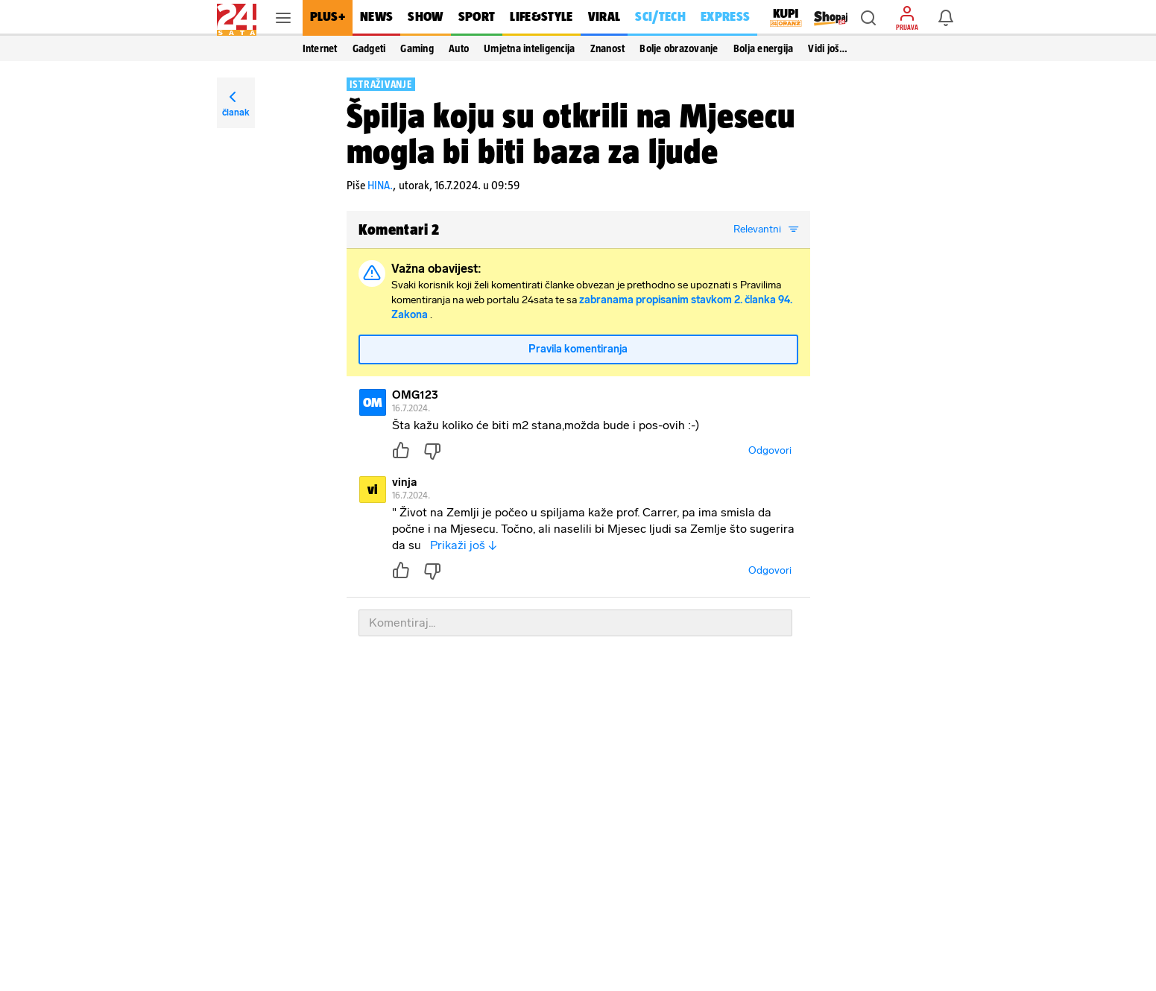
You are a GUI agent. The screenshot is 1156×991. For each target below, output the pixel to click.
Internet (320, 48)
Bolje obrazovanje (678, 48)
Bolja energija (763, 48)
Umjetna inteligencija (529, 48)
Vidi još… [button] (827, 48)
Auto (459, 48)
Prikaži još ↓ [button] (463, 545)
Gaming (417, 48)
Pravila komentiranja (578, 349)
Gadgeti (369, 48)
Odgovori (770, 450)
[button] (868, 18)
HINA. (380, 185)
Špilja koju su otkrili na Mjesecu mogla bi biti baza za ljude (571, 133)
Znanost (607, 48)
